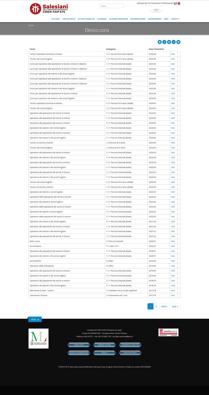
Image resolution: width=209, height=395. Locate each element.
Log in (156, 9)
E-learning (101, 19)
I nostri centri (68, 19)
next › (164, 306)
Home (31, 25)
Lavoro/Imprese (154, 19)
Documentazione (137, 19)
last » (175, 306)
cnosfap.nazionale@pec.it (122, 336)
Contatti (175, 19)
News (166, 19)
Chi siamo (55, 19)
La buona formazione (118, 19)
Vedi (173, 54)
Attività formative (86, 19)
